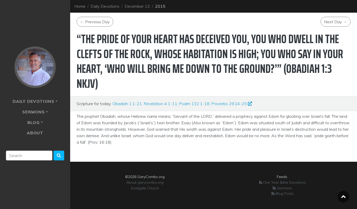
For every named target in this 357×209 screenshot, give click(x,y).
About (35, 132)
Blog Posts (282, 193)
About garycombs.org (145, 182)
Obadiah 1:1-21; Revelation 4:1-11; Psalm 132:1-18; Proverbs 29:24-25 (182, 103)
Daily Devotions (33, 101)
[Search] (29, 155)
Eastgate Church (145, 188)
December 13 (137, 6)
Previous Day (95, 21)
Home (79, 6)
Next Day (335, 21)
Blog (33, 122)
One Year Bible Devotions (282, 182)
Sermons (33, 111)
